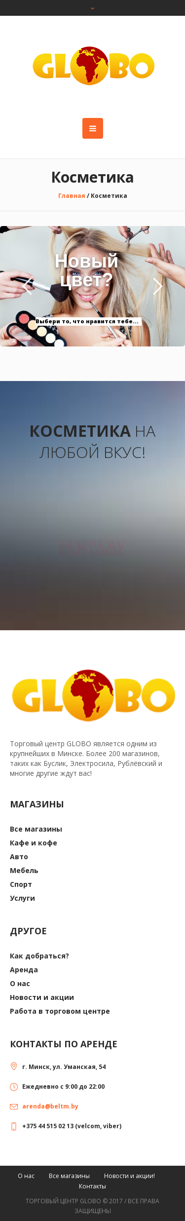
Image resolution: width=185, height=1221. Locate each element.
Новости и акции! (129, 1176)
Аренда (24, 969)
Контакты (92, 1186)
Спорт (21, 884)
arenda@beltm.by (50, 1106)
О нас (20, 983)
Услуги (22, 898)
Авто (19, 856)
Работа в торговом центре (60, 1011)
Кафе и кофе (33, 842)
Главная (71, 195)
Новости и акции (42, 997)
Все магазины (36, 829)
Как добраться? (39, 955)
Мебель (24, 870)
